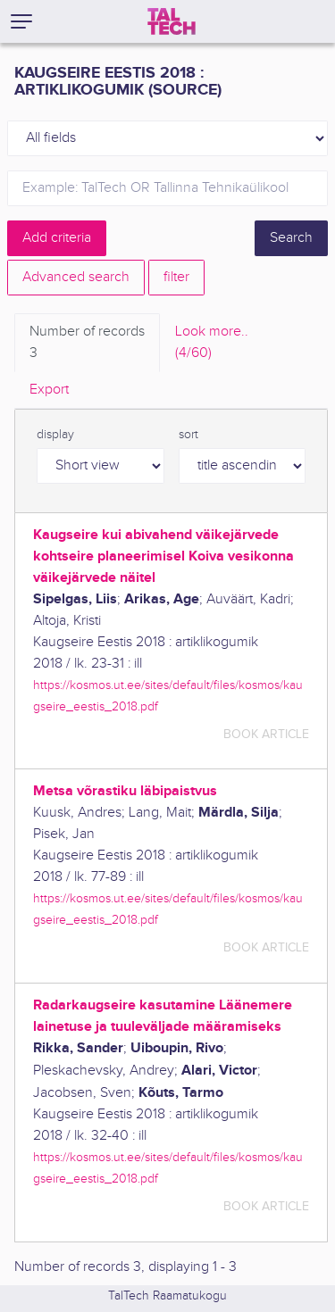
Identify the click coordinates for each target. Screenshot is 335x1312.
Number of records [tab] (87, 343)
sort (188, 435)
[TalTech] (172, 21)
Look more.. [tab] (211, 343)
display (55, 435)
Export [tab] (49, 389)
